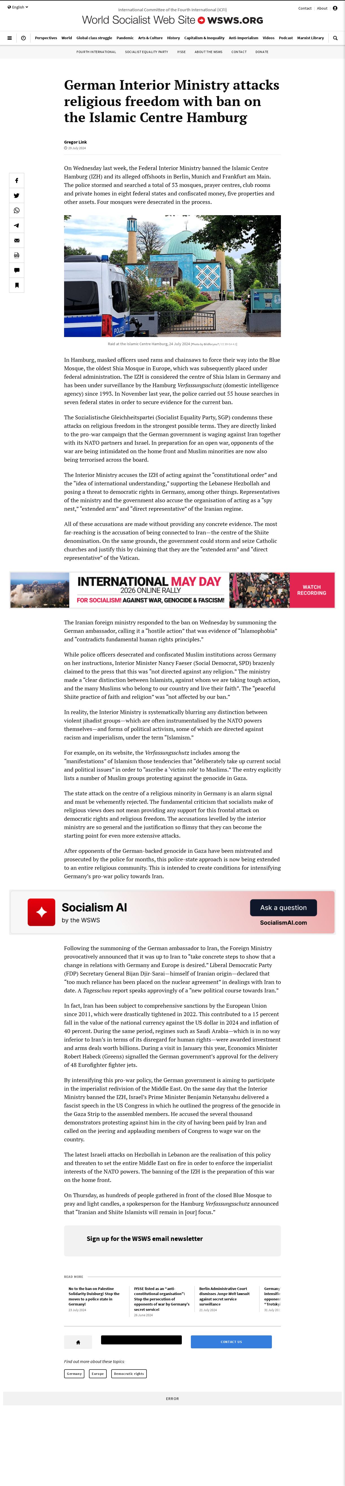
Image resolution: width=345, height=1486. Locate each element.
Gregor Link (75, 142)
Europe (98, 1373)
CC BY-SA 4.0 (228, 344)
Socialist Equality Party (146, 52)
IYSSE (181, 52)
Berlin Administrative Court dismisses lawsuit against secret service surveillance (224, 1296)
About (322, 8)
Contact (305, 8)
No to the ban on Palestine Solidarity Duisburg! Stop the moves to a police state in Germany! (94, 1296)
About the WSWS (208, 52)
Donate (262, 52)
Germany (74, 1373)
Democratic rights (129, 1373)
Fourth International (96, 52)
